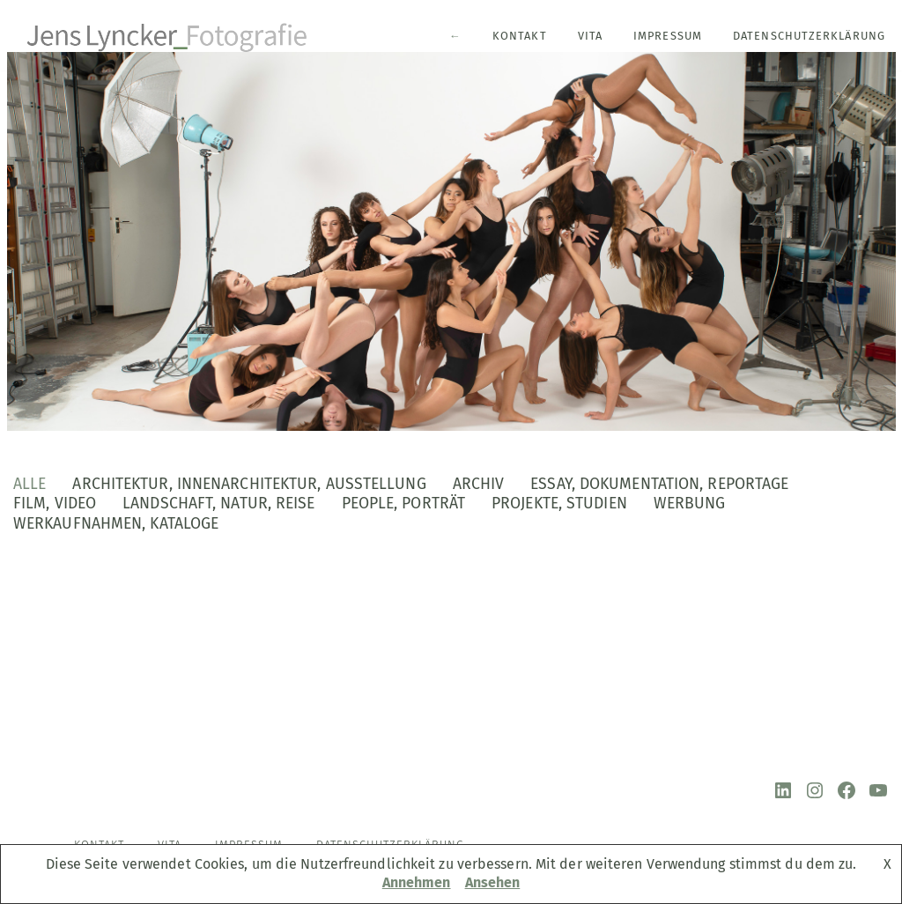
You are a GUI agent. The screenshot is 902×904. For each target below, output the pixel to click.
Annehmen (416, 882)
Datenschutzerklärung (809, 35)
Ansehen (493, 882)
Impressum (667, 35)
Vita (590, 35)
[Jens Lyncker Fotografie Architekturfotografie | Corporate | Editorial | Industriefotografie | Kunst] (168, 34)
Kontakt (519, 35)
